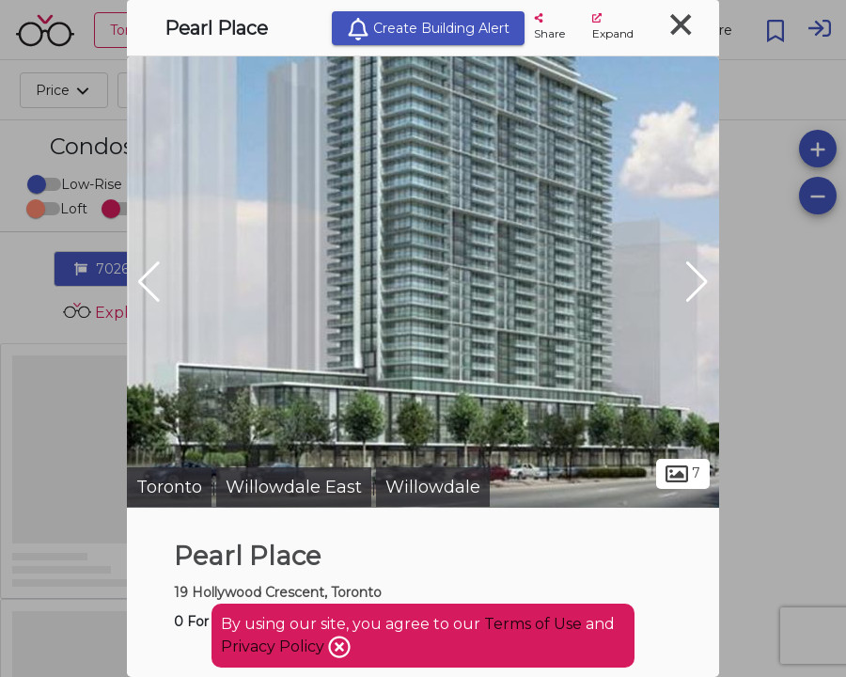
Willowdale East (294, 487)
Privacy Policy (274, 646)
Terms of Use (533, 624)
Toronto (169, 487)
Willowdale (432, 487)
